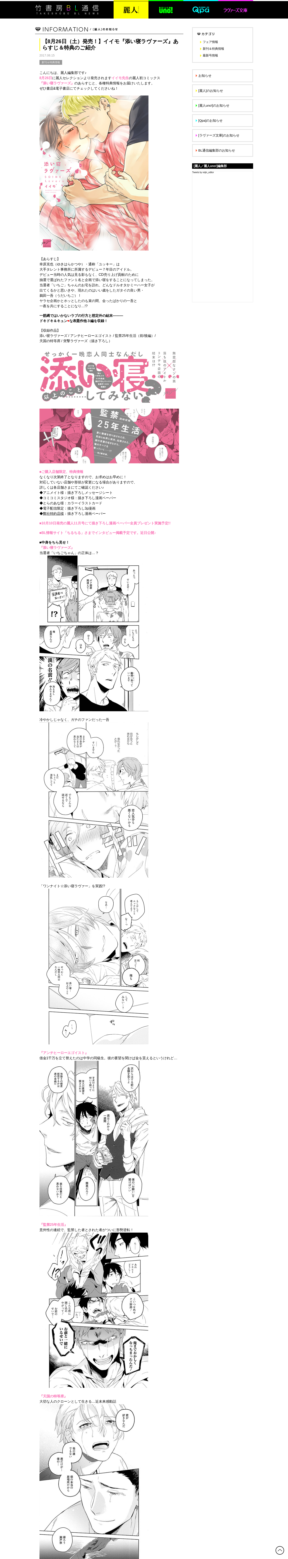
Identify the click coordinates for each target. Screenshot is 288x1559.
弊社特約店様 (53, 513)
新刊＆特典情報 (51, 62)
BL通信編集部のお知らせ (216, 150)
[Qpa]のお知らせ (210, 120)
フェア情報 (210, 42)
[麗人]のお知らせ (210, 90)
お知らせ (204, 75)
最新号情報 (210, 55)
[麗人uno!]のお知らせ (214, 105)
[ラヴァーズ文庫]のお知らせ (218, 135)
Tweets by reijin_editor (203, 172)
